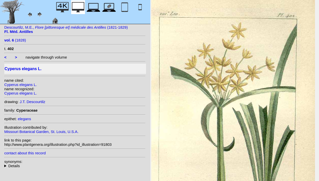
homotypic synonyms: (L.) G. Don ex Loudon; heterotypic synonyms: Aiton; (75, 166)
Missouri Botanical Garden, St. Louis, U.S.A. (41, 131)
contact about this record (25, 153)
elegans (24, 119)
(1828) (15, 40)
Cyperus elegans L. (20, 84)
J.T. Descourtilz (32, 102)
